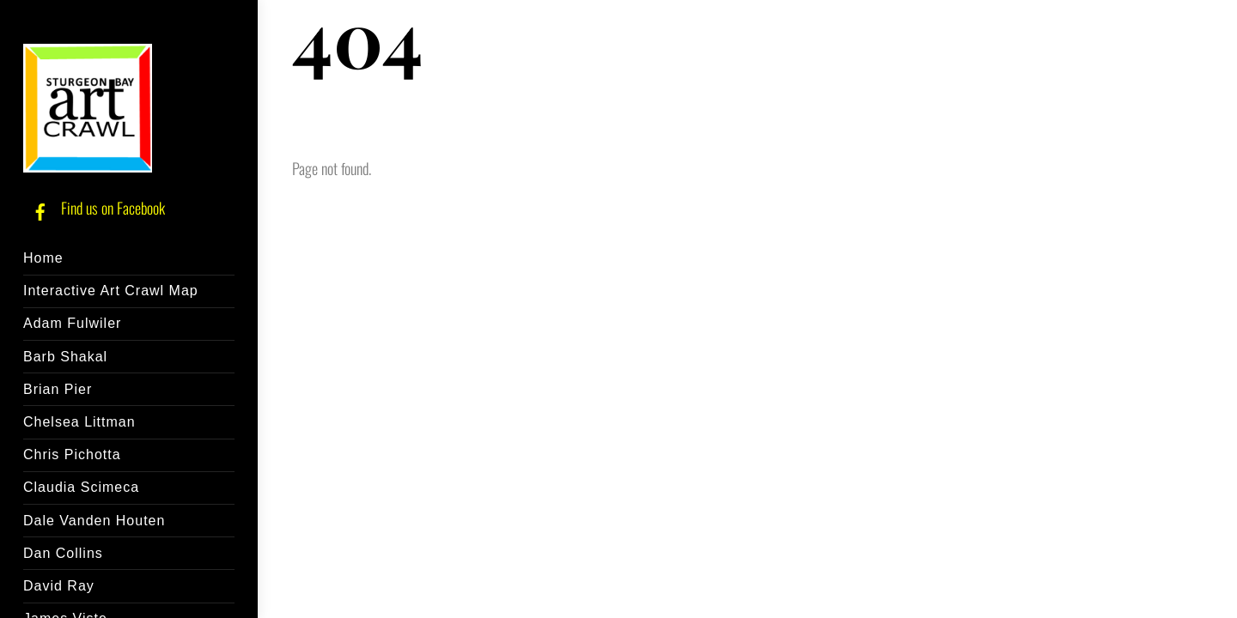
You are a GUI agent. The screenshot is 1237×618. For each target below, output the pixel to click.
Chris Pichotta (72, 454)
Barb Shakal (65, 356)
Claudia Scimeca (81, 487)
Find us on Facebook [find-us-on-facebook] (94, 208)
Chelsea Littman (79, 422)
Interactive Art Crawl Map (110, 290)
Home (43, 258)
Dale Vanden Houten (94, 520)
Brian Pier (57, 389)
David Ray (58, 586)
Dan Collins (63, 553)
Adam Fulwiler (72, 323)
